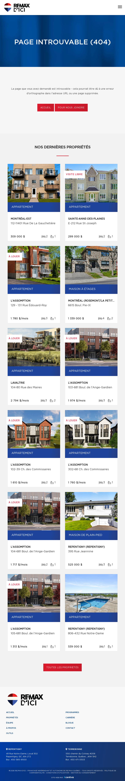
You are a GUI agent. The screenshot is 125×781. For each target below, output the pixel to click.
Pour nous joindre (71, 108)
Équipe (9, 723)
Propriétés (12, 718)
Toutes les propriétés (62, 668)
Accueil (45, 108)
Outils (9, 733)
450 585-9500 (19, 760)
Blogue (70, 723)
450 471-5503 (77, 760)
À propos (11, 728)
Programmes (72, 712)
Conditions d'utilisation (57, 773)
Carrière (70, 718)
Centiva (69, 777)
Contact (70, 728)
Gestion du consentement (83, 773)
